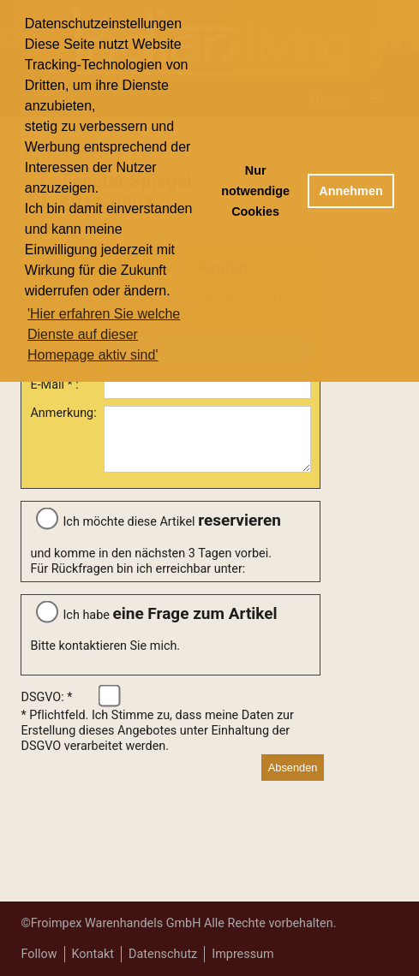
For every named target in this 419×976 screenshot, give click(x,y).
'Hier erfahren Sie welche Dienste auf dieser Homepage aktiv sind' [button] (103, 334)
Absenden (293, 777)
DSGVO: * (46, 707)
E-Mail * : (54, 385)
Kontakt (93, 954)
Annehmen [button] (350, 191)
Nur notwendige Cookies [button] (255, 191)
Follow (39, 954)
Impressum (242, 954)
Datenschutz (163, 954)
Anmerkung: (63, 413)
